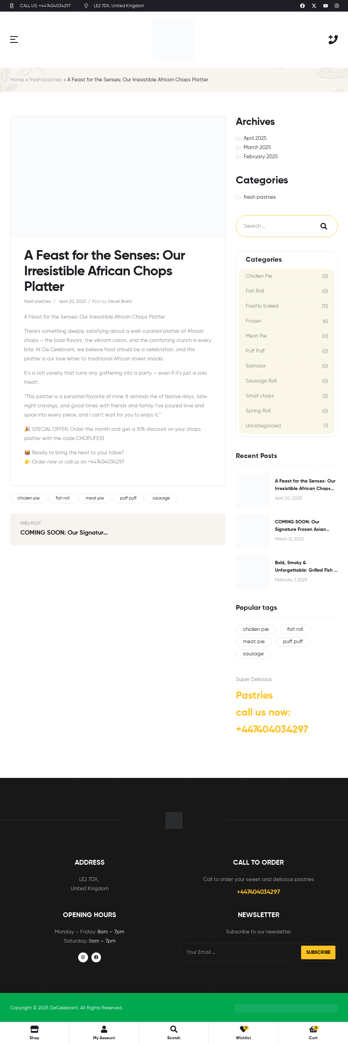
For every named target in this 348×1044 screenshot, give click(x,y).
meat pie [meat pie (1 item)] (254, 641)
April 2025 (255, 138)
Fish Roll (255, 291)
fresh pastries (46, 79)
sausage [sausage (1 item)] (253, 653)
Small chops (260, 395)
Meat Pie (256, 336)
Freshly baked (262, 306)
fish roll (63, 498)
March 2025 (257, 147)
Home (17, 79)
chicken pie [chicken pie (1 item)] (256, 629)
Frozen (253, 321)
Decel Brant (120, 301)
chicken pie (28, 498)
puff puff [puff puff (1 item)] (293, 641)
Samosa (255, 366)
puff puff (128, 498)
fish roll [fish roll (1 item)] (295, 629)
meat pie (95, 498)
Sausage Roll (261, 381)
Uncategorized (263, 425)
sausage (161, 498)
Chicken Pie (259, 276)
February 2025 (261, 156)
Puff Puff (255, 351)
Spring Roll (258, 410)
